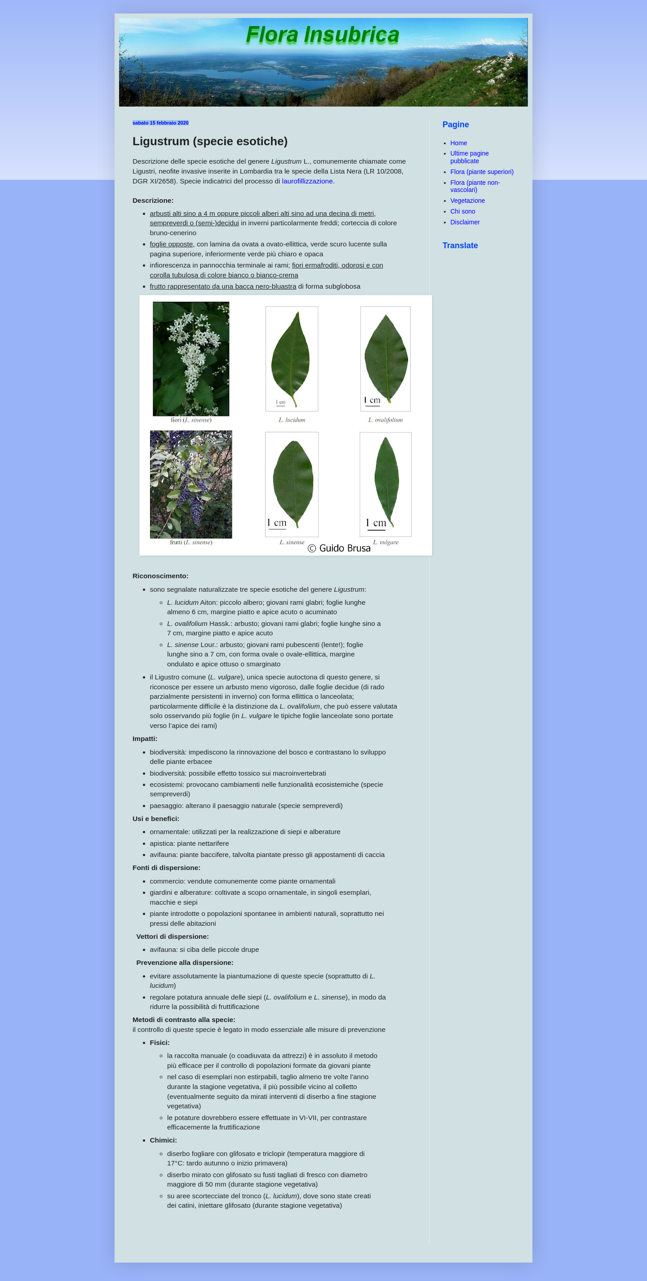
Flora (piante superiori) (482, 171)
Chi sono (463, 211)
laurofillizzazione (307, 181)
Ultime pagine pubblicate (470, 157)
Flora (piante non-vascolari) (476, 186)
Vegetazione (468, 200)
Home (459, 143)
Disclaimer (465, 222)
